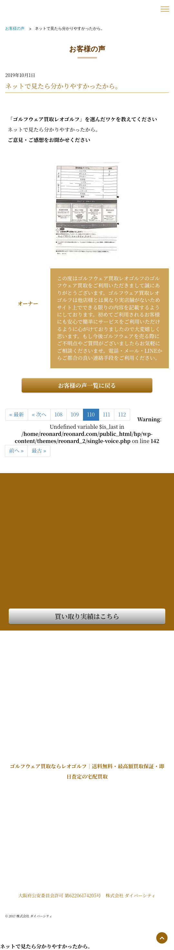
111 (106, 414)
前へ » (16, 450)
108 (59, 414)
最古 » (39, 450)
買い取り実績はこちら (87, 616)
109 (75, 414)
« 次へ (39, 414)
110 (91, 414)
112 (122, 414)
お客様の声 (15, 28)
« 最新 (16, 414)
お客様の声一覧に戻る (87, 385)
